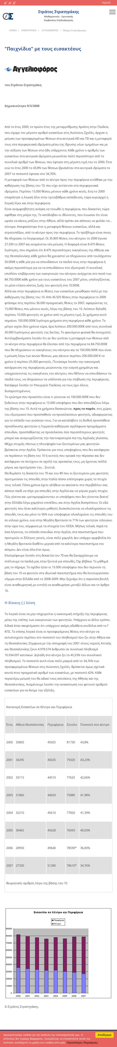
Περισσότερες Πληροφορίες (82, 1042)
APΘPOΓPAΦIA (28, 30)
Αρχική (106, 2)
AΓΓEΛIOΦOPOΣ (49, 30)
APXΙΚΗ (13, 30)
